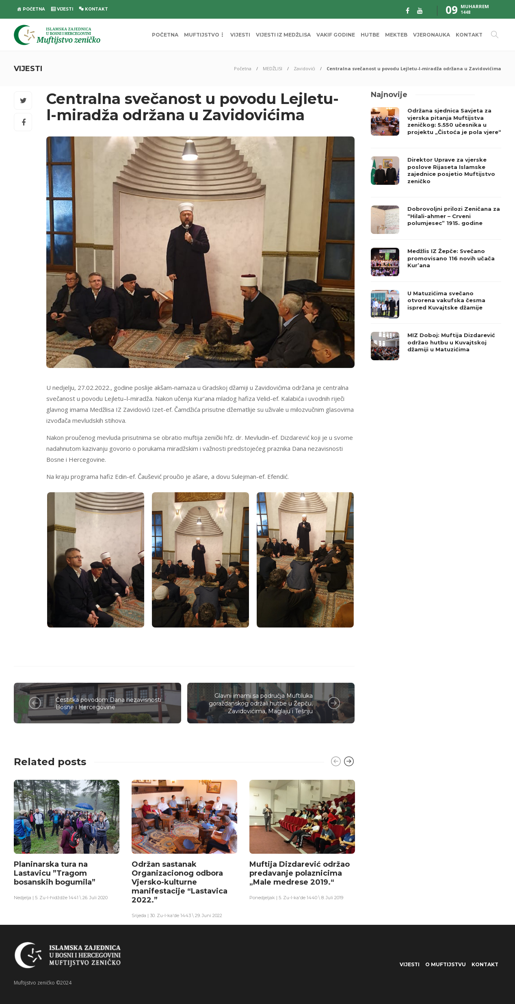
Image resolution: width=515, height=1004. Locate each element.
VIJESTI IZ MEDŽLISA (283, 35)
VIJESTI (240, 35)
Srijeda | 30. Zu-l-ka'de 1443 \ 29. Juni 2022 (177, 915)
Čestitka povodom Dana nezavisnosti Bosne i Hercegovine (108, 703)
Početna (242, 68)
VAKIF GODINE (335, 35)
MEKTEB (396, 35)
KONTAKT (469, 35)
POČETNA (165, 35)
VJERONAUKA (431, 35)
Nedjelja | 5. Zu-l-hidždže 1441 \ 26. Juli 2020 (61, 897)
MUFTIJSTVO (201, 35)
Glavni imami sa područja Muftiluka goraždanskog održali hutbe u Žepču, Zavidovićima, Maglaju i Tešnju (261, 703)
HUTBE (370, 35)
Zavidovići (304, 68)
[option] (67, 840)
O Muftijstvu (445, 964)
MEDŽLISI (272, 68)
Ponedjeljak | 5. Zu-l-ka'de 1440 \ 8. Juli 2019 (296, 897)
